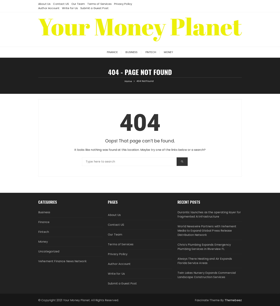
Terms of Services (99, 4)
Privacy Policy (123, 4)
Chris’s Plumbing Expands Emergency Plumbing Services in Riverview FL (204, 247)
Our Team (78, 4)
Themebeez (233, 300)
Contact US (61, 4)
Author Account (48, 8)
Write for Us (70, 8)
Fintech (151, 52)
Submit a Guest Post (94, 8)
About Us (44, 4)
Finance (112, 52)
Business (132, 52)
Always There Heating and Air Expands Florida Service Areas (205, 261)
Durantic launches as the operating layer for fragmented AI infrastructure (209, 214)
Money (168, 52)
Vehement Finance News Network (62, 261)
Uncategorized (48, 251)
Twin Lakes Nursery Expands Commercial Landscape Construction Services (207, 275)
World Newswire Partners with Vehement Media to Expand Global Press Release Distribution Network (207, 230)
